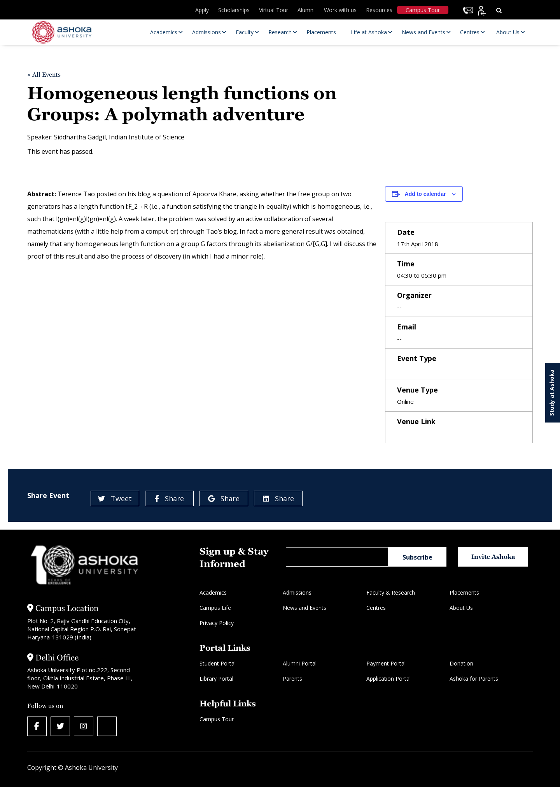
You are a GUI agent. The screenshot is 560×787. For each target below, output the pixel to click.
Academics (213, 592)
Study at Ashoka (551, 393)
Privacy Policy (217, 623)
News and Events (304, 607)
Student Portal (218, 663)
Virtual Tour (273, 10)
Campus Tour (423, 10)
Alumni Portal (300, 663)
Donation (461, 663)
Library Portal (216, 678)
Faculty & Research (390, 592)
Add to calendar (425, 194)
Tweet (115, 498)
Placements (464, 592)
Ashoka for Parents (474, 678)
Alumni (306, 10)
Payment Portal (386, 663)
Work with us (340, 10)
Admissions (297, 592)
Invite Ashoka (493, 556)
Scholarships (234, 10)
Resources (379, 10)
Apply (202, 10)
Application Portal (388, 678)
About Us (461, 607)
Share (169, 498)
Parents (292, 678)
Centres (376, 607)
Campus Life (215, 607)
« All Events (44, 74)
